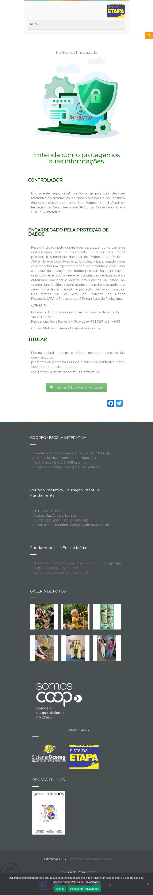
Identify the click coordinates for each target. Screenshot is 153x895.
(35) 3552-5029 (50, 520)
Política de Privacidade (78, 872)
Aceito (60, 888)
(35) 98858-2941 (57, 568)
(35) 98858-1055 (76, 520)
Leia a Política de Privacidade (76, 387)
